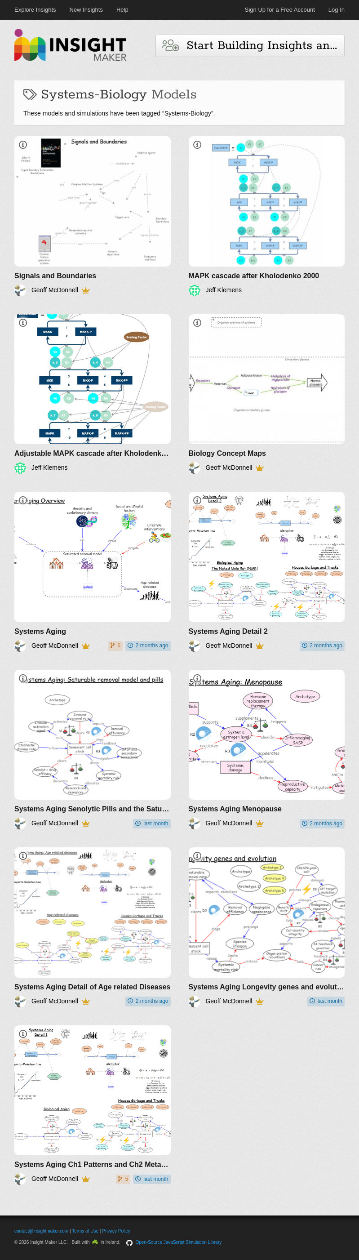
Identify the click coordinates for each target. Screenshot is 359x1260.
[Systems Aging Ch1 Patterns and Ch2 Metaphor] (92, 1105)
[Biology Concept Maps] (267, 394)
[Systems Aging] (92, 572)
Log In (336, 9)
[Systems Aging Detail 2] (267, 572)
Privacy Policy (116, 1231)
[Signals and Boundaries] (92, 216)
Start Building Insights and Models (253, 45)
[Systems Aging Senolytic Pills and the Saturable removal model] (92, 750)
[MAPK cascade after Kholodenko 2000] (267, 216)
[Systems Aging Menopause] (267, 750)
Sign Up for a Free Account (280, 9)
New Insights (86, 9)
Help (122, 9)
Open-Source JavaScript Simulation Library (179, 1242)
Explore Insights (35, 9)
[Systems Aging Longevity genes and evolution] (267, 927)
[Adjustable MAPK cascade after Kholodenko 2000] (92, 394)
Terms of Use (85, 1231)
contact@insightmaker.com (41, 1231)
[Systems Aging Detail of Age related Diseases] (92, 927)
